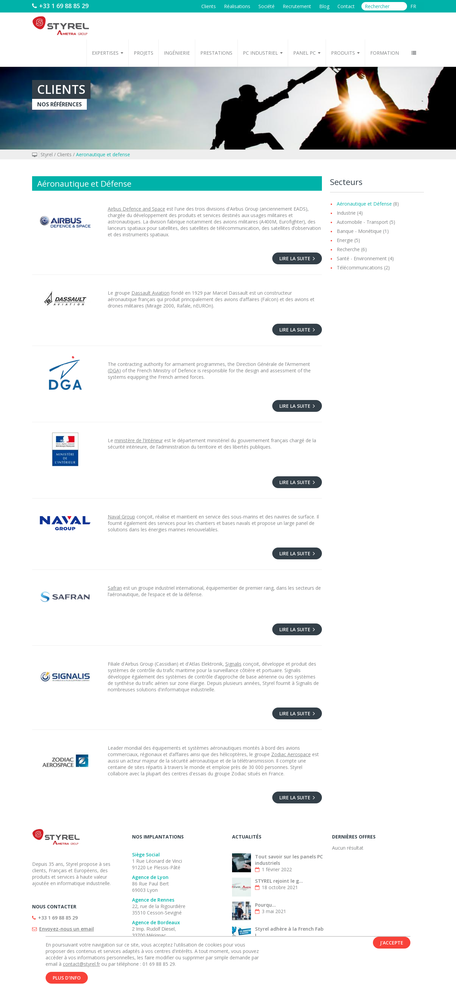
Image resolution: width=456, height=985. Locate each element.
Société (266, 6)
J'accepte (391, 942)
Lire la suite (297, 258)
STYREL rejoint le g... (279, 881)
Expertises (107, 53)
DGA (114, 370)
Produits (345, 53)
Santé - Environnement (362, 258)
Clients (208, 6)
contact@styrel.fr (81, 964)
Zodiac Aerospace (291, 754)
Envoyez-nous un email (66, 929)
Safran (115, 588)
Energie (345, 240)
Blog (324, 6)
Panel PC (307, 53)
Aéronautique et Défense (364, 204)
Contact (346, 6)
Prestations (216, 53)
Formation (384, 53)
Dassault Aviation (150, 293)
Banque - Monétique (359, 231)
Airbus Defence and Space (136, 209)
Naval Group (121, 516)
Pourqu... (265, 905)
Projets (143, 53)
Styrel (47, 154)
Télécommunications (360, 267)
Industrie (346, 213)
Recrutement (297, 6)
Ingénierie (177, 53)
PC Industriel (263, 53)
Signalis (233, 664)
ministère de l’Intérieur (139, 440)
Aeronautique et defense (103, 154)
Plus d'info (67, 978)
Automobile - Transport (362, 222)
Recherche (348, 249)
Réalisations (237, 6)
